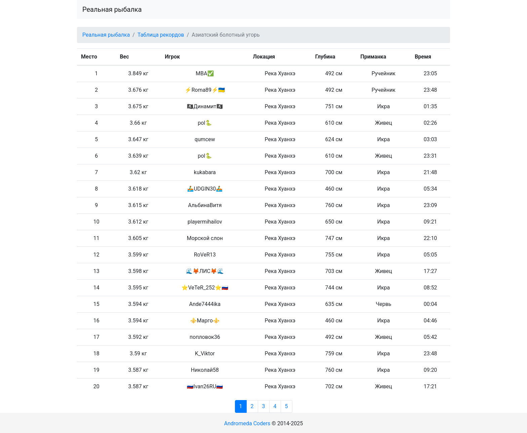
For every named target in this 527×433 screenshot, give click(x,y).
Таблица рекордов (160, 35)
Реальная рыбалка (112, 9)
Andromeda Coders (247, 423)
